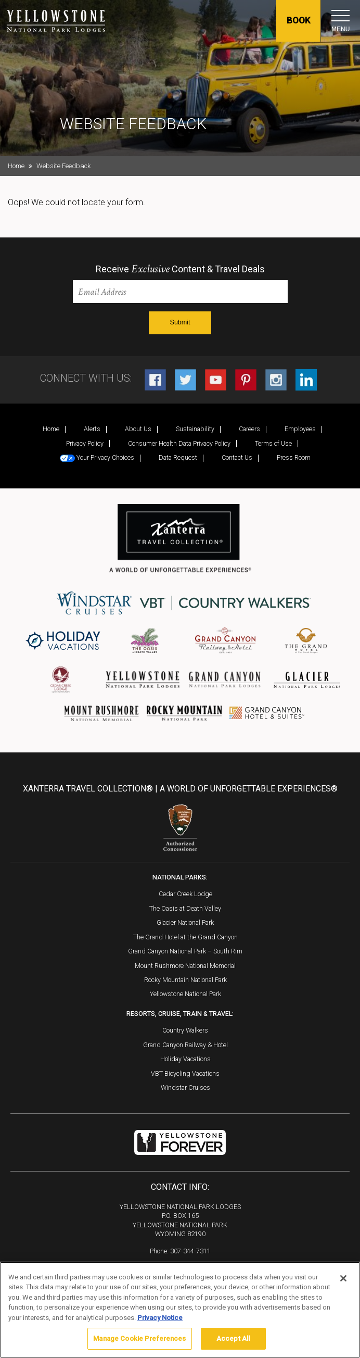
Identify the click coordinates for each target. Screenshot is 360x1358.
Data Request (178, 457)
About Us (138, 429)
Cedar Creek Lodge (185, 894)
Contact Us (237, 457)
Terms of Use (273, 443)
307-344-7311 (190, 1251)
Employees (300, 429)
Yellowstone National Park (185, 994)
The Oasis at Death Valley (185, 908)
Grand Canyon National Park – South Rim (185, 951)
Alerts (92, 429)
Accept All (233, 1338)
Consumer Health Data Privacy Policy (179, 443)
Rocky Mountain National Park (185, 980)
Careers (249, 429)
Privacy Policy (85, 443)
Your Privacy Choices (97, 458)
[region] (180, 1310)
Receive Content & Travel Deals (180, 269)
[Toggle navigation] (340, 15)
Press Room (294, 457)
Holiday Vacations (185, 1059)
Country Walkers (185, 1030)
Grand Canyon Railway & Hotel (185, 1045)
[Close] (343, 1278)
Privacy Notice (160, 1318)
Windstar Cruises (185, 1087)
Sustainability (195, 429)
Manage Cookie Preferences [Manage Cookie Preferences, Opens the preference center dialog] (139, 1338)
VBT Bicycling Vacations (185, 1073)
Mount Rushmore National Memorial (185, 966)
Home (16, 166)
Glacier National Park (185, 922)
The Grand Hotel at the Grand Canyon (185, 937)
